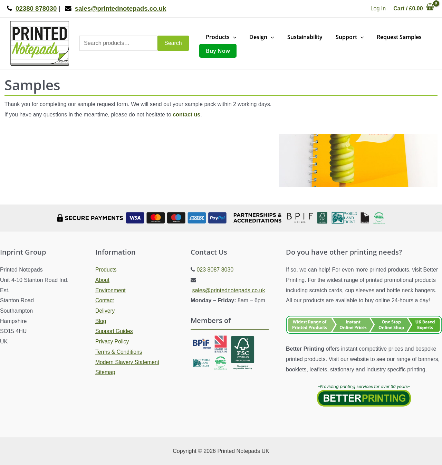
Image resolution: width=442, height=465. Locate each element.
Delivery (105, 311)
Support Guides (114, 331)
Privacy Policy (112, 341)
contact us (186, 114)
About (102, 280)
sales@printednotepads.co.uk (228, 290)
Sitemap (105, 372)
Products (106, 270)
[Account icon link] (378, 8)
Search (173, 43)
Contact (104, 300)
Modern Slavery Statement (128, 362)
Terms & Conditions (119, 352)
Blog (100, 321)
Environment (110, 290)
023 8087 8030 (214, 270)
